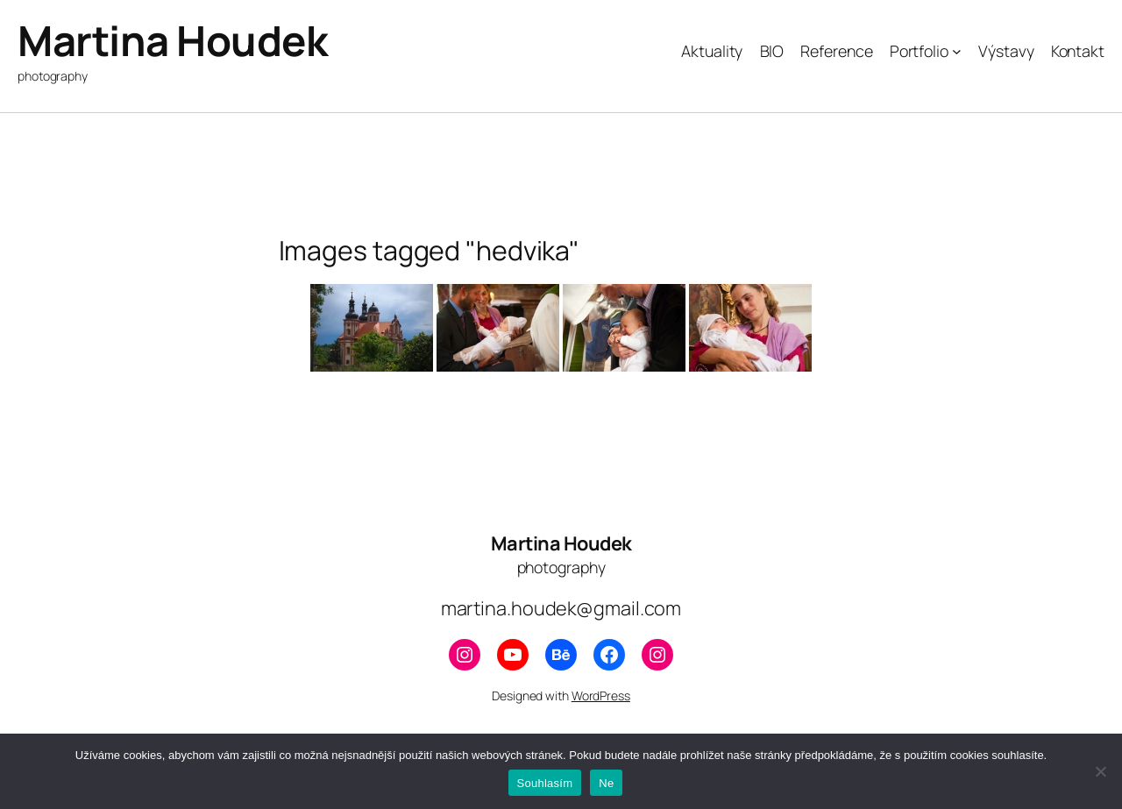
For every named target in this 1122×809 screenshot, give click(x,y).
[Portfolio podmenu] (957, 51)
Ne (606, 783)
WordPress (601, 695)
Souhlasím (545, 783)
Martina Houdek (172, 40)
